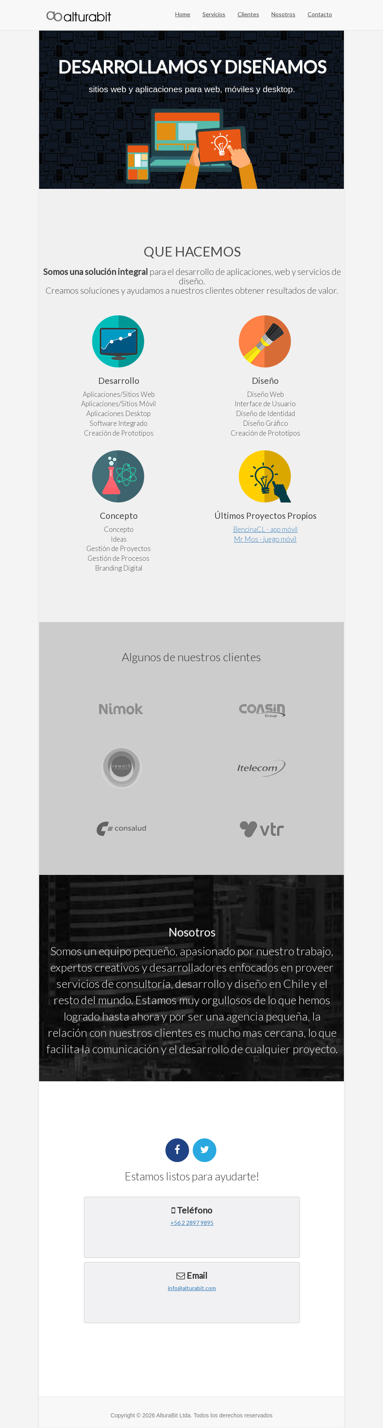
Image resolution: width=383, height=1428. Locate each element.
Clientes (248, 14)
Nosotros (283, 14)
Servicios (214, 14)
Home (182, 14)
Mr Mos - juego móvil (265, 539)
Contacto (320, 14)
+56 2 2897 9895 (192, 1222)
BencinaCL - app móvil (265, 529)
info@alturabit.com (192, 1287)
